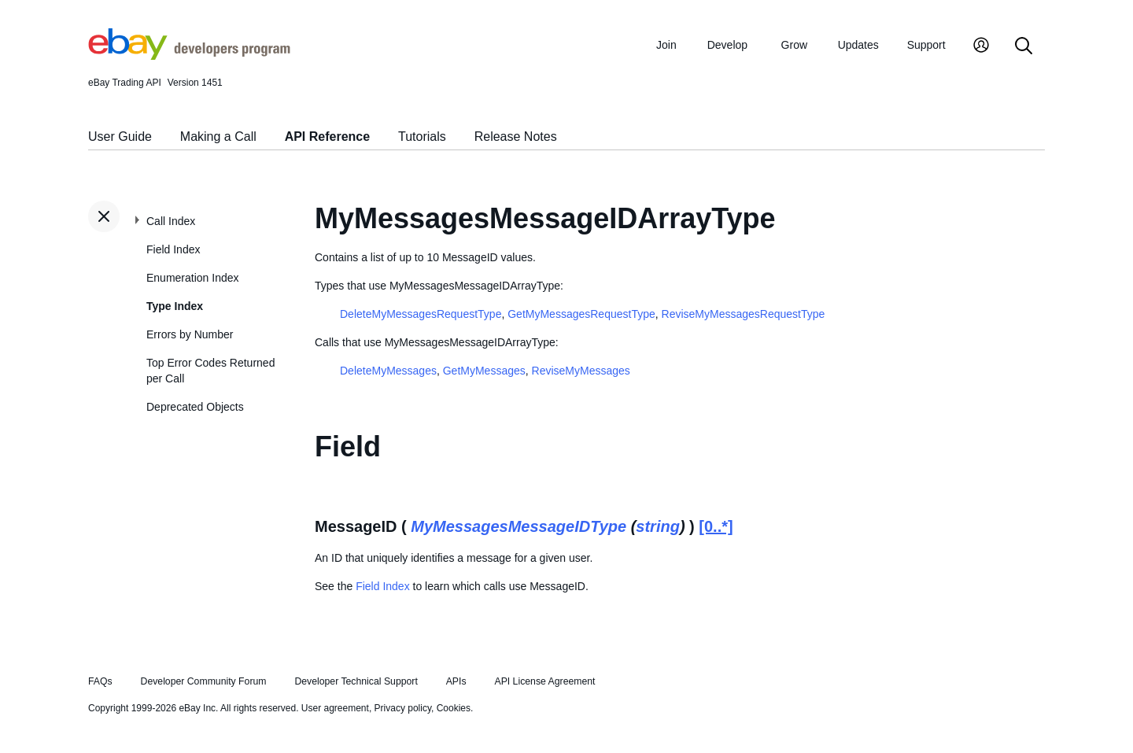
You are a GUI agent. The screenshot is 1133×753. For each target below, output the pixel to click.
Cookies (454, 708)
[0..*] (716, 526)
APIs (456, 681)
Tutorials (422, 136)
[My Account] (981, 47)
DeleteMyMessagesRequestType (420, 314)
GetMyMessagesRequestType (581, 314)
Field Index (173, 249)
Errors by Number (189, 334)
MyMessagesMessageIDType (518, 526)
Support (926, 45)
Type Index (174, 306)
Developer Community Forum (204, 681)
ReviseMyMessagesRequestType (743, 314)
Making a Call (218, 136)
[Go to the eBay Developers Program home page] (189, 56)
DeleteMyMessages (388, 370)
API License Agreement (544, 681)
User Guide (120, 136)
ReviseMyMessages (581, 370)
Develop (727, 45)
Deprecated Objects (195, 406)
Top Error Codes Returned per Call (210, 370)
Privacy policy (403, 708)
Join (666, 45)
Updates (858, 45)
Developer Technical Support (355, 681)
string (658, 526)
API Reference (328, 136)
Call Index (170, 221)
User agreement (335, 708)
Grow (794, 45)
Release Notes (515, 136)
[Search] (1024, 47)
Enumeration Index (192, 277)
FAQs (100, 681)
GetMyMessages (484, 370)
